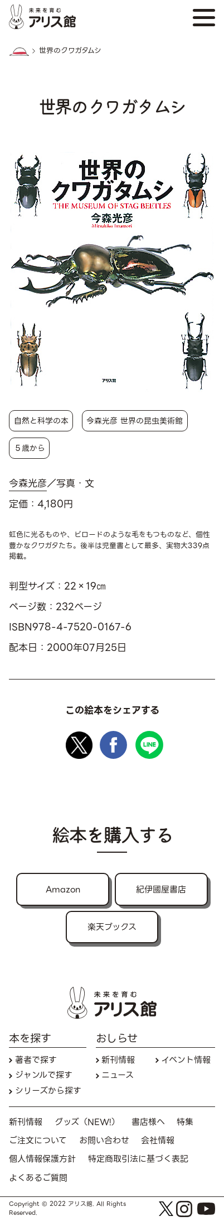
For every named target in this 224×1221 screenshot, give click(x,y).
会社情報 (157, 1140)
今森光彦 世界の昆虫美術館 (134, 421)
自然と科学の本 (41, 421)
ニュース (117, 1075)
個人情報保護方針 (42, 1159)
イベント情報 (186, 1060)
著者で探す (36, 1060)
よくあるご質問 (38, 1178)
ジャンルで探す (43, 1075)
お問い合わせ (104, 1140)
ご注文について (38, 1140)
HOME (19, 51)
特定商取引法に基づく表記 (138, 1159)
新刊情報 (118, 1060)
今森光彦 (28, 484)
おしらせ (117, 1039)
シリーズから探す (48, 1091)
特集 (185, 1122)
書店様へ (148, 1122)
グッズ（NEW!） (87, 1122)
